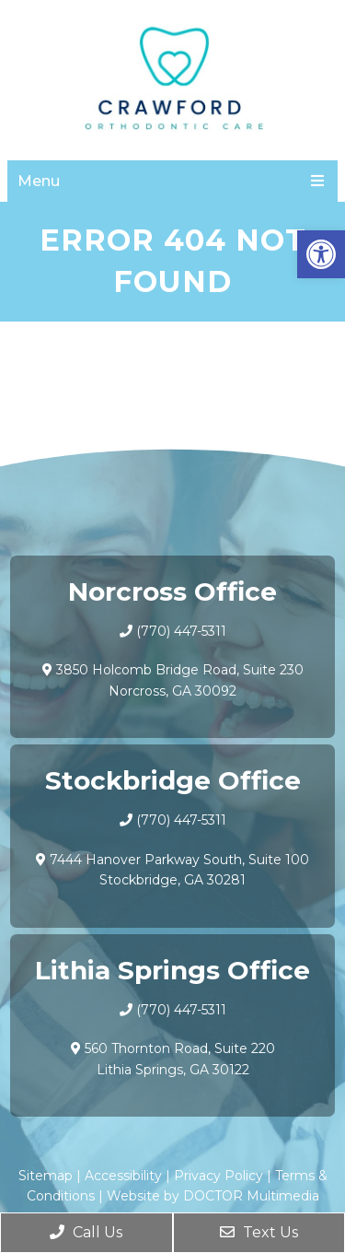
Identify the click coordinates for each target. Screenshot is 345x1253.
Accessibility (123, 1175)
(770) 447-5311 (181, 631)
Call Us (86, 1232)
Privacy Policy (218, 1175)
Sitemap (45, 1175)
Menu (38, 181)
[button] (321, 254)
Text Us (259, 1232)
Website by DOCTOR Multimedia (213, 1196)
